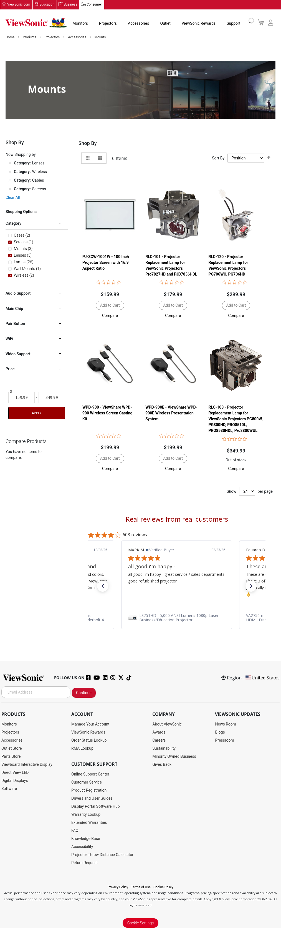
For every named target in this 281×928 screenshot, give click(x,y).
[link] (176, 617)
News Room (225, 724)
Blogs (220, 732)
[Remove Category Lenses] (10, 163)
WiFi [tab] (9, 338)
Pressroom (224, 740)
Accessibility (82, 846)
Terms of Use (141, 887)
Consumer (94, 5)
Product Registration (89, 790)
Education (47, 5)
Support (233, 23)
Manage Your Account (90, 724)
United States (262, 678)
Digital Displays (14, 780)
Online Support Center (90, 774)
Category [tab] (13, 223)
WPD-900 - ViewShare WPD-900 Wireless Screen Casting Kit (107, 413)
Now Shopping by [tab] (21, 154)
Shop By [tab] (88, 143)
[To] (52, 397)
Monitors (80, 23)
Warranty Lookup (85, 814)
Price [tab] (10, 369)
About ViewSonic (167, 724)
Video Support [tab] (18, 354)
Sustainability (163, 748)
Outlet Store (11, 748)
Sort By (218, 158)
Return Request (84, 863)
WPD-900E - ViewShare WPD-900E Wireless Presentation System (171, 413)
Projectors (108, 23)
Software (9, 788)
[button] (110, 315)
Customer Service (86, 782)
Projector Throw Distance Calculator (102, 854)
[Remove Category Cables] (10, 180)
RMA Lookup (82, 748)
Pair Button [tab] (15, 323)
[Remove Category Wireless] (10, 171)
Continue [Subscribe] (84, 693)
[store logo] (36, 23)
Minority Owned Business (174, 756)
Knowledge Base (85, 838)
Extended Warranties (89, 822)
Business (70, 5)
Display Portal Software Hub (95, 806)
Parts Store (11, 756)
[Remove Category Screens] (10, 189)
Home (10, 37)
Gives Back (161, 764)
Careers (159, 740)
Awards (158, 732)
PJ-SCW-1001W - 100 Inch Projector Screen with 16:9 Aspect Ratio (105, 262)
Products (30, 37)
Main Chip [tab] (14, 308)
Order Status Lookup (89, 740)
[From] (21, 397)
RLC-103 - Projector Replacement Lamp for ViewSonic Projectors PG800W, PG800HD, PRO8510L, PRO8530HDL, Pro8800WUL (235, 419)
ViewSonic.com (18, 5)
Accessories (138, 23)
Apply (36, 413)
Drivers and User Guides (92, 798)
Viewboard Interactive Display (26, 764)
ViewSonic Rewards (199, 23)
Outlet (165, 23)
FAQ (74, 830)
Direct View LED (15, 772)
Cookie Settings (140, 923)
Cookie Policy (163, 887)
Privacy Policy (118, 887)
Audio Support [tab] (18, 293)
